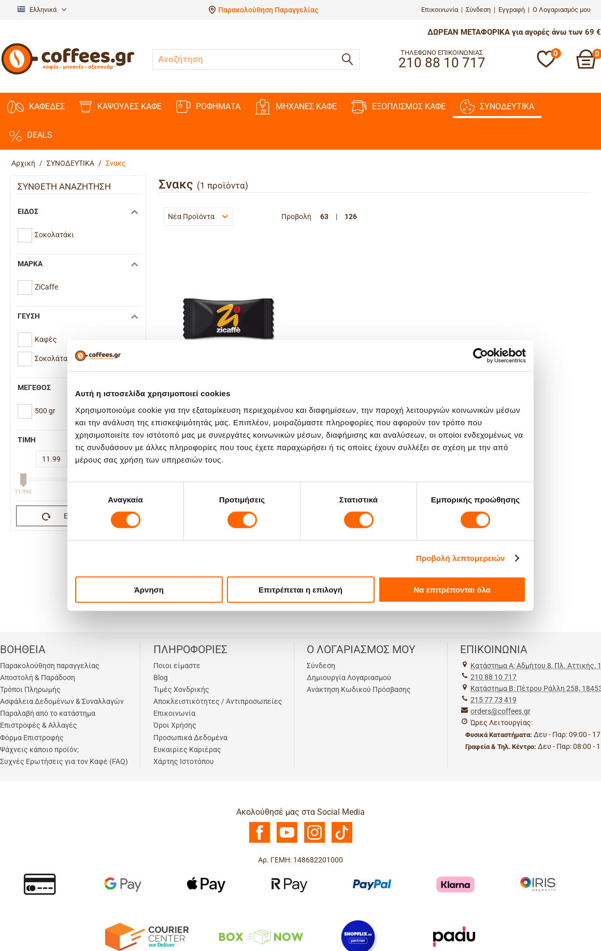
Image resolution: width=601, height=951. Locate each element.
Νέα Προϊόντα (198, 216)
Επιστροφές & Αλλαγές (38, 725)
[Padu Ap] (455, 936)
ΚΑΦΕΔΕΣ (36, 106)
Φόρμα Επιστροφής (32, 737)
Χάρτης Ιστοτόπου (183, 761)
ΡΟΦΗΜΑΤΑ (208, 106)
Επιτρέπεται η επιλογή (300, 589)
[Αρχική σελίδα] (68, 73)
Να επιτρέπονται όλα (452, 589)
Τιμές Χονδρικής (181, 689)
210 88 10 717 (493, 677)
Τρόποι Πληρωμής (30, 689)
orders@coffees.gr (500, 711)
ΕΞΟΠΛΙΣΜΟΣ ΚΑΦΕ (398, 106)
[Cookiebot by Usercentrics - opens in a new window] (480, 356)
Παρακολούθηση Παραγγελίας (268, 10)
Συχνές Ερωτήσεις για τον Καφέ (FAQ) (64, 761)
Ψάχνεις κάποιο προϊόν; (39, 749)
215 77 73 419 (493, 700)
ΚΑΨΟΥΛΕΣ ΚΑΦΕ (120, 107)
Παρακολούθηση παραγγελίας (49, 665)
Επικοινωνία (439, 9)
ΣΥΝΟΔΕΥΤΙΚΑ (497, 106)
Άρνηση (149, 589)
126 (351, 216)
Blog (160, 677)
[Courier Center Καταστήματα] (146, 936)
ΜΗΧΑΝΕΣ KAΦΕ (296, 106)
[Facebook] (259, 840)
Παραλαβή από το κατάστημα (47, 713)
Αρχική (23, 163)
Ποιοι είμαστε (177, 665)
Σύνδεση (478, 9)
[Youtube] (287, 840)
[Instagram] (314, 840)
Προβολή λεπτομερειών (460, 558)
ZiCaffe (46, 287)
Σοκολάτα (51, 358)
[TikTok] (342, 840)
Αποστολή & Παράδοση (37, 677)
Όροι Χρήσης (174, 725)
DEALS (29, 135)
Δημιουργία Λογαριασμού (349, 677)
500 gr (45, 411)
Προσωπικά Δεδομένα (190, 737)
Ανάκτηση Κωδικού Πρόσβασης (359, 689)
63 (324, 216)
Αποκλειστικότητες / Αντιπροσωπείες (217, 701)
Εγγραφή (511, 9)
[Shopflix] (358, 936)
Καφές (46, 339)
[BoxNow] (261, 936)
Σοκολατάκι (54, 234)
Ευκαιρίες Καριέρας (187, 749)
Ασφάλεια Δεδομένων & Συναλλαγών (62, 701)
